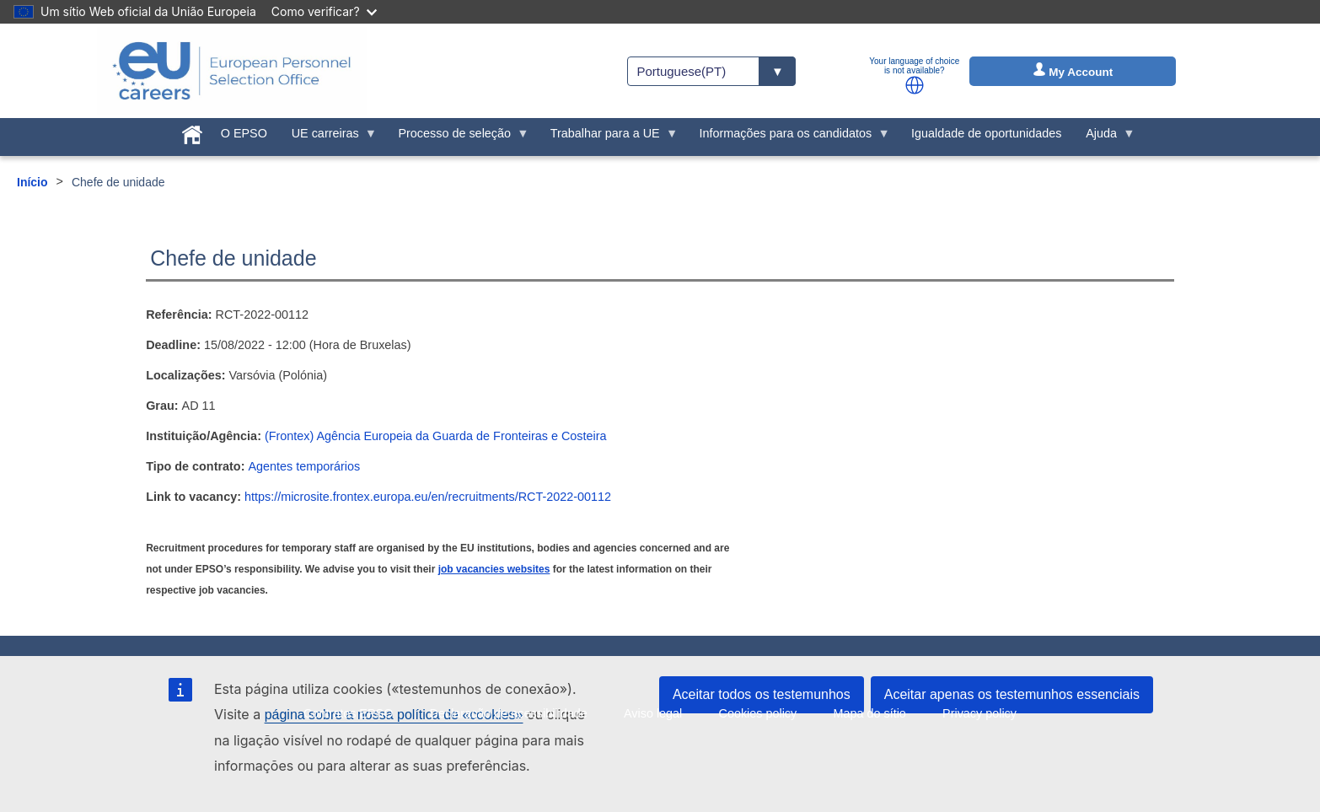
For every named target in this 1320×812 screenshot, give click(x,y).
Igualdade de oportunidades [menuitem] (986, 133)
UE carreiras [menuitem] (328, 137)
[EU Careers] (232, 71)
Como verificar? (324, 11)
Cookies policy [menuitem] (757, 713)
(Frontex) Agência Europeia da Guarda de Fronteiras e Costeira (436, 436)
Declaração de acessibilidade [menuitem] (509, 713)
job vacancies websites (494, 569)
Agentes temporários (304, 466)
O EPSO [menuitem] (244, 133)
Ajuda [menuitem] (1104, 137)
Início (32, 182)
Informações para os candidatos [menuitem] (788, 137)
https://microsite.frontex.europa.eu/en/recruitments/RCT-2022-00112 (427, 496)
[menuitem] (192, 131)
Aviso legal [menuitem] (653, 713)
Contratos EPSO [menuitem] (348, 713)
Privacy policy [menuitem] (979, 713)
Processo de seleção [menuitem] (457, 137)
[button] (914, 85)
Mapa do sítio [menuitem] (869, 713)
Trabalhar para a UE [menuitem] (608, 137)
